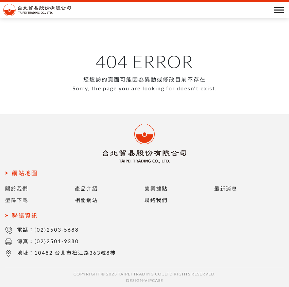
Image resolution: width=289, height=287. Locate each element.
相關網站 (86, 200)
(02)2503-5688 (56, 230)
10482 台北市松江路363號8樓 (75, 253)
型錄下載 (16, 200)
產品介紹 (86, 188)
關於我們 (16, 188)
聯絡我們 (156, 200)
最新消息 (225, 188)
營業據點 (156, 188)
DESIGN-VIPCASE (144, 280)
